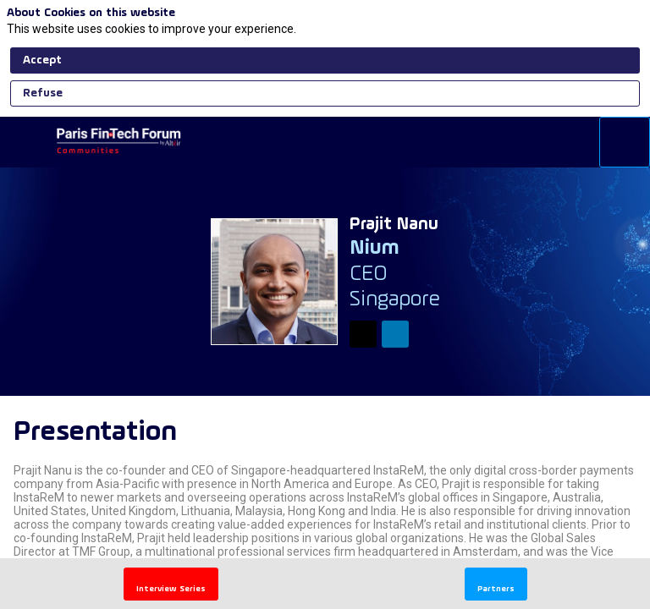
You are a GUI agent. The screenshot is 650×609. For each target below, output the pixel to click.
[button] (25, 142)
